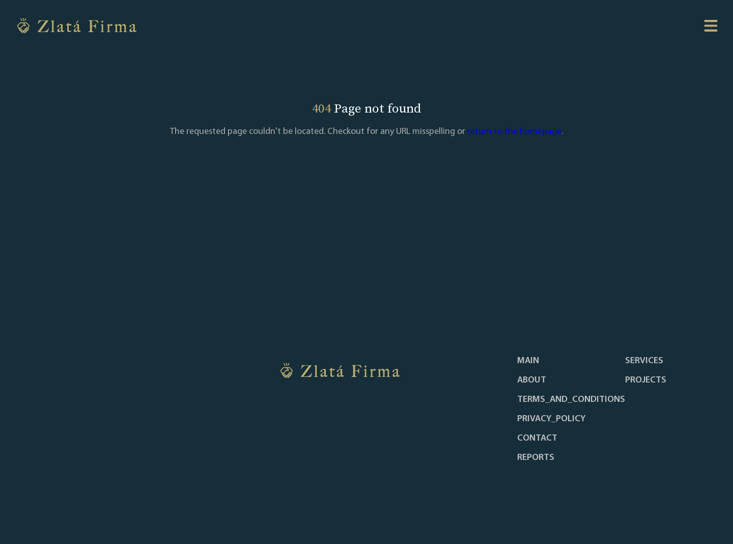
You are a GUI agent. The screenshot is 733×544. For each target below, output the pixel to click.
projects (645, 380)
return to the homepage (514, 132)
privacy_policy (551, 419)
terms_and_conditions (571, 399)
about (531, 380)
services (644, 361)
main (528, 361)
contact (537, 438)
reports (535, 458)
